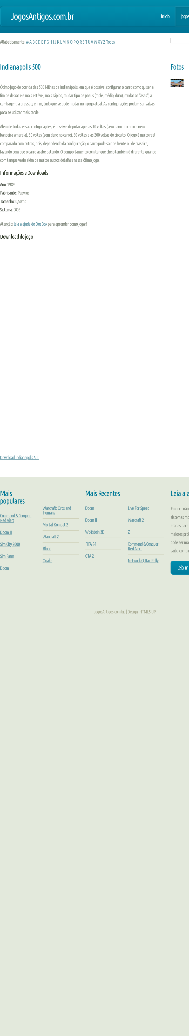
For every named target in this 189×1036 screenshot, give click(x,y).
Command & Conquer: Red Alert (15, 518)
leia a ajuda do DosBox (30, 223)
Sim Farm (7, 556)
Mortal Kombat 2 (55, 524)
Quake (47, 560)
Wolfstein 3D (94, 531)
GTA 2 (89, 555)
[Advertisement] (48, 307)
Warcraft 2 (51, 536)
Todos (110, 41)
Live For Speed (138, 508)
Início (165, 16)
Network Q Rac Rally (143, 560)
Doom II (6, 532)
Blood (47, 548)
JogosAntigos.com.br (42, 16)
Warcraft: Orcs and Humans (57, 510)
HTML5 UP (147, 611)
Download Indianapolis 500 (19, 457)
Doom (4, 568)
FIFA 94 (90, 543)
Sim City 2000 (10, 544)
